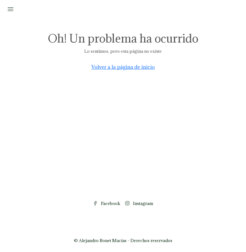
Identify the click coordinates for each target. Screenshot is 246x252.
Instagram (139, 203)
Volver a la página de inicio (123, 67)
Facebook (106, 203)
